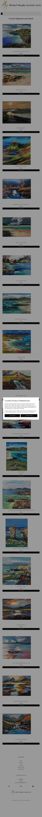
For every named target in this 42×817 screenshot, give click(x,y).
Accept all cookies (29, 415)
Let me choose (12, 415)
